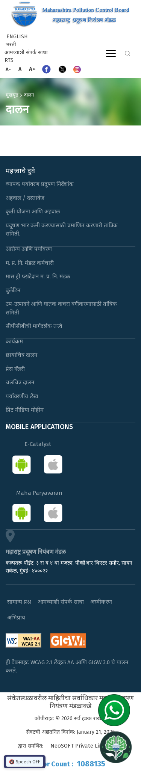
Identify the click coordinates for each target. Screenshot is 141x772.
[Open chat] (115, 746)
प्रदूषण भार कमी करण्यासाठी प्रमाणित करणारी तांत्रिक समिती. (62, 229)
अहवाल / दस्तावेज (25, 198)
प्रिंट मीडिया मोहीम (25, 409)
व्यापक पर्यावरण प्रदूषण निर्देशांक (40, 184)
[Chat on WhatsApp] (116, 710)
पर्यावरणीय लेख (22, 396)
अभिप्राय (16, 617)
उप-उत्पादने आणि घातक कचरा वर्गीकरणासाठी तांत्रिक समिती (61, 308)
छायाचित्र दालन (21, 355)
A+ (32, 69)
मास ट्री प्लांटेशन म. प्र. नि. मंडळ (38, 276)
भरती (11, 44)
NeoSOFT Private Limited (82, 745)
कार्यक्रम (14, 341)
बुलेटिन (13, 290)
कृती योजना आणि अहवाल (33, 211)
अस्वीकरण (101, 601)
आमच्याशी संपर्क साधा (26, 52)
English (16, 36)
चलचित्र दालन (20, 382)
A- (8, 69)
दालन (29, 95)
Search (127, 53)
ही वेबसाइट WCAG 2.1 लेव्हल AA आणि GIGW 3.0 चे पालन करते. (67, 666)
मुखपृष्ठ (12, 95)
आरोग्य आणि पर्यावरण (29, 249)
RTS (9, 60)
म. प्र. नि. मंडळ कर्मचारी (30, 263)
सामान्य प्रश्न (19, 601)
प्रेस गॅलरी (15, 369)
